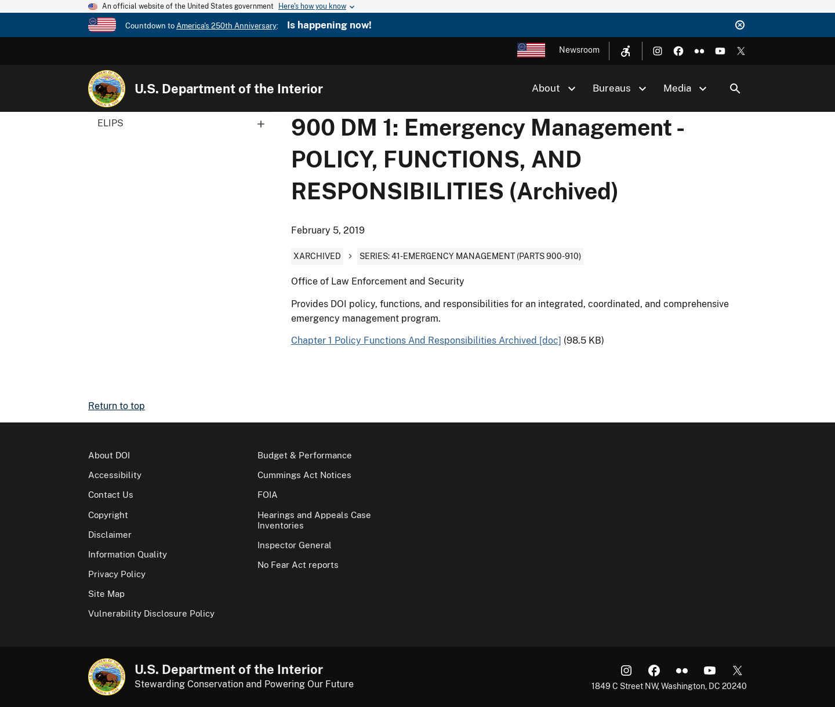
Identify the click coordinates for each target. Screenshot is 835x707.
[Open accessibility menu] (625, 51)
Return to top (116, 405)
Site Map (106, 594)
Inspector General (294, 545)
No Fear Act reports (298, 565)
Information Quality (127, 554)
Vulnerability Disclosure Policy (151, 613)
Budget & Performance (304, 455)
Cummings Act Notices (304, 475)
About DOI (109, 455)
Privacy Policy (117, 574)
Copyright (108, 515)
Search (735, 88)
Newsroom (579, 50)
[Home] (106, 88)
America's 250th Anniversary (226, 25)
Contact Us (110, 495)
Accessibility (114, 475)
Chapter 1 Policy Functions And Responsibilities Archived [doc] (426, 340)
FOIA (267, 495)
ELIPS (185, 123)
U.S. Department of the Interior (229, 88)
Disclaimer (110, 535)
